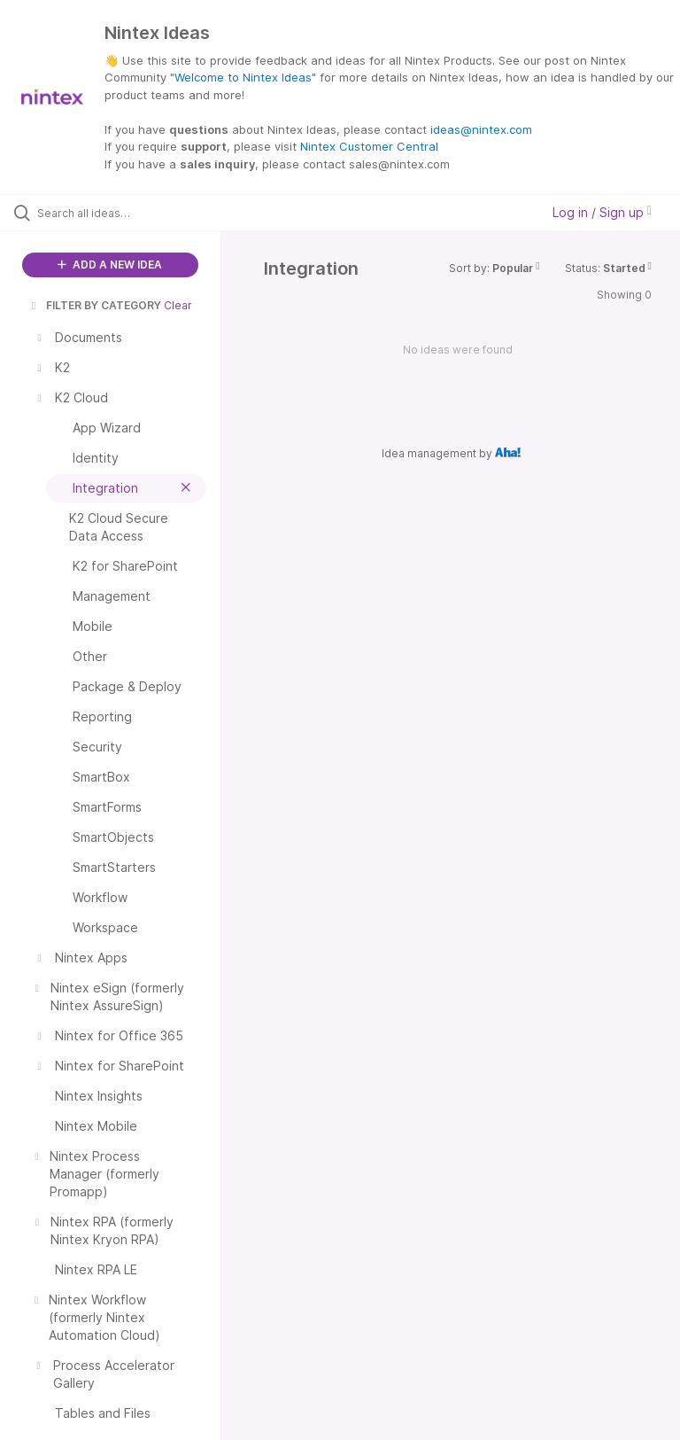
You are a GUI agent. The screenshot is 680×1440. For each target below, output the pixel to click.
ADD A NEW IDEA (110, 264)
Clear (178, 305)
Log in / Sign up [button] (602, 212)
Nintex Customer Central (369, 146)
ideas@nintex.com (481, 129)
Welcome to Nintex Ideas (243, 77)
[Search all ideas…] (119, 212)
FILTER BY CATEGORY (94, 305)
